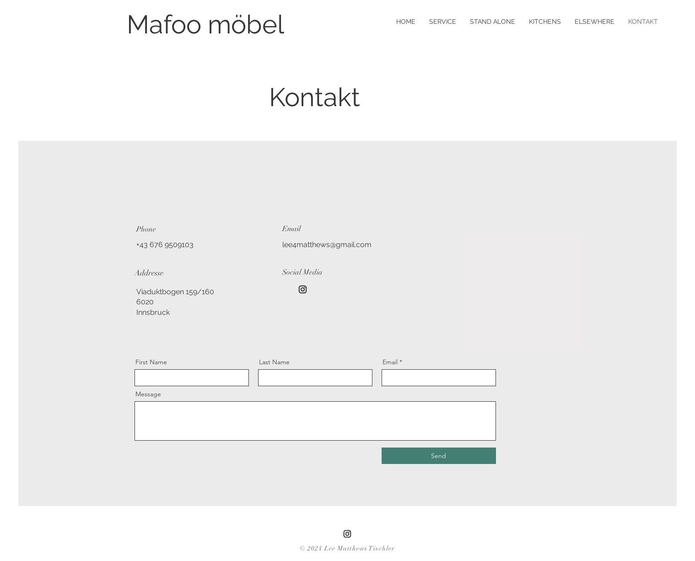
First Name (151, 362)
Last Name (274, 362)
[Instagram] (302, 289)
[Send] (439, 456)
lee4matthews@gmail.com (327, 244)
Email (390, 362)
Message (148, 394)
